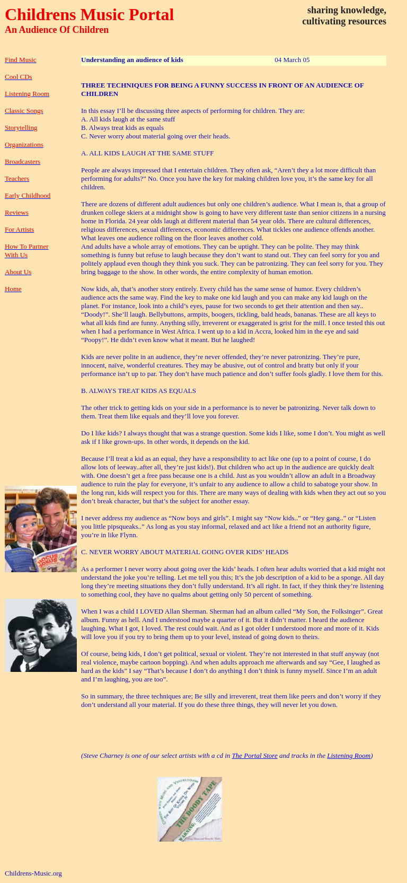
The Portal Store (255, 755)
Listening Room (348, 755)
